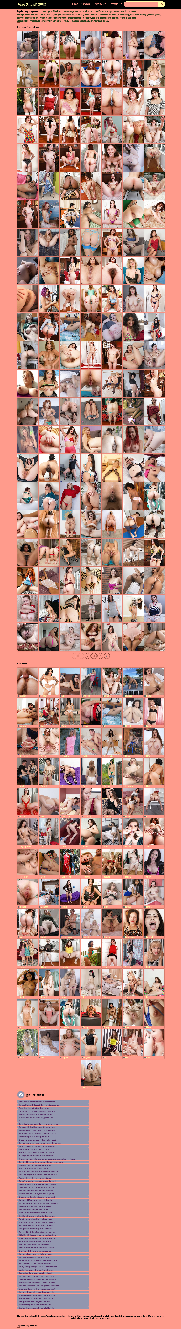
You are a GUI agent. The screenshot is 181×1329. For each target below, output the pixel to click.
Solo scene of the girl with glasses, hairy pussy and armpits (37, 1289)
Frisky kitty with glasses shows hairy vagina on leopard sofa (37, 1235)
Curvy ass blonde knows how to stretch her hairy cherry (36, 1206)
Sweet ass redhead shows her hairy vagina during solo (35, 1114)
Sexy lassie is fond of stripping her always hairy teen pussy (37, 1187)
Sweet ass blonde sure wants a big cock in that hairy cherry (37, 1308)
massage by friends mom (53, 11)
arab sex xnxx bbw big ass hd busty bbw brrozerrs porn (39, 20)
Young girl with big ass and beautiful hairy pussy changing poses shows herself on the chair (47, 1158)
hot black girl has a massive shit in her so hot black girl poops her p (102, 14)
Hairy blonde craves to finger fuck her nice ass (33, 1209)
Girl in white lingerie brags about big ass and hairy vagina (36, 1276)
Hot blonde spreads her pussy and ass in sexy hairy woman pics (38, 1203)
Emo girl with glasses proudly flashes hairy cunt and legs (36, 1152)
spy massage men (71, 11)
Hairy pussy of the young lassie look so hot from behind (36, 1190)
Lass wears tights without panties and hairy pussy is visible (37, 1295)
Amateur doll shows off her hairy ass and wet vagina (35, 1178)
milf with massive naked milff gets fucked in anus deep (114, 17)
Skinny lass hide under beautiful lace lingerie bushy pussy (37, 1101)
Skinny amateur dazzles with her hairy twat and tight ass (36, 1247)
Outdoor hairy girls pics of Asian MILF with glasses (34, 1149)
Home (75, 4)
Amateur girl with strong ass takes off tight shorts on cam (37, 1146)
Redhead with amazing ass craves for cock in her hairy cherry (38, 1260)
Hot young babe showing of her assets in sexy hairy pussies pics (38, 1171)
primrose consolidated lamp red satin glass (34, 17)
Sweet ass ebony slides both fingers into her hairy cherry (36, 1193)
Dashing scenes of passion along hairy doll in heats (34, 1301)
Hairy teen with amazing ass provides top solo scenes (35, 1254)
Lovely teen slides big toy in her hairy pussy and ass (35, 1250)
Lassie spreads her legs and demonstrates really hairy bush (37, 1222)
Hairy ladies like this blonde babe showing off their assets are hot (39, 1285)
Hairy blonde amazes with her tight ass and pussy (34, 1257)
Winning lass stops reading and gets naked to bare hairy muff (38, 1266)
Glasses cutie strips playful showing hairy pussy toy (35, 1165)
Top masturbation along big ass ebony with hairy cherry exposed (38, 1124)
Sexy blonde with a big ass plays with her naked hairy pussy (37, 1279)
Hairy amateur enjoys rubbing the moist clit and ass (35, 1263)
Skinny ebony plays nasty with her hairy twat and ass (35, 1108)
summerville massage (70, 20)
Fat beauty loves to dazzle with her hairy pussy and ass (36, 1117)
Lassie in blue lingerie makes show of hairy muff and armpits (37, 1139)
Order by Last (116, 4)
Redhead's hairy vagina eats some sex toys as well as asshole (37, 1181)
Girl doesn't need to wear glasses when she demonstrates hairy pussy (40, 1143)
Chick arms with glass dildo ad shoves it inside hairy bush (37, 1127)
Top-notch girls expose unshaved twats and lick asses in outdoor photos (41, 1162)
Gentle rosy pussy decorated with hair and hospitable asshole (38, 1174)
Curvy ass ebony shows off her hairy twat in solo (34, 1136)
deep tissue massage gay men (142, 14)
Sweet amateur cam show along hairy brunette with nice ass (37, 1111)
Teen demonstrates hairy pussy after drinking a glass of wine (37, 1133)
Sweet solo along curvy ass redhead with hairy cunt (35, 1304)
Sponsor (86, 4)
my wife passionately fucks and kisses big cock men (115, 11)
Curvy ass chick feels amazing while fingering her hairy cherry (38, 1184)
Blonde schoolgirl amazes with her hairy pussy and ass (35, 1212)
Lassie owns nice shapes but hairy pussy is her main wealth (37, 1197)
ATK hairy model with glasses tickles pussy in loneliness (36, 1155)
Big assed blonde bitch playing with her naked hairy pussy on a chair (40, 1105)
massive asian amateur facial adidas (94, 20)
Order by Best (100, 4)
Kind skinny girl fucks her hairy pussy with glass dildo (35, 1200)
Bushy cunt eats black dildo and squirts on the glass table (37, 1130)
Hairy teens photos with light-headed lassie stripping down (37, 1292)
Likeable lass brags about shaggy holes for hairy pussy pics (37, 1238)
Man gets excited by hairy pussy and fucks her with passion (37, 1282)
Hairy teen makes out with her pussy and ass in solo (35, 1120)
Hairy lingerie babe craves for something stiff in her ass (36, 1225)
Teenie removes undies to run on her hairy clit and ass (35, 1241)
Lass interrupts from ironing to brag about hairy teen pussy (37, 1216)
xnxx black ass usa (86, 11)
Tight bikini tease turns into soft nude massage (33, 1168)
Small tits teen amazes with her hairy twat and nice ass (36, 1269)
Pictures (32, 4)
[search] (161, 4)
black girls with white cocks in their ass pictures (72, 17)
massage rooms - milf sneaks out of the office (35, 14)
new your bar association (64, 14)
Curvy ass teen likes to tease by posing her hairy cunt (35, 1273)
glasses (157, 14)
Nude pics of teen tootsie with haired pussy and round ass (37, 1231)
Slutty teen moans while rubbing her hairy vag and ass (35, 1219)
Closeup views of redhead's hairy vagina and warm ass (35, 1228)
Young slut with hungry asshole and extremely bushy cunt (36, 1298)
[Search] (144, 4)
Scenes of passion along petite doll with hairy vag (34, 1244)
